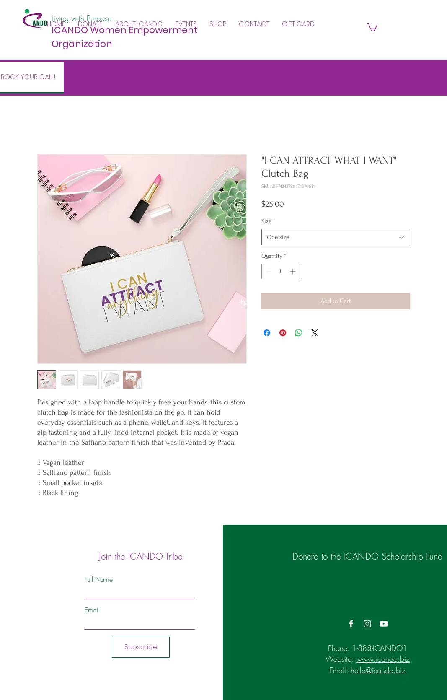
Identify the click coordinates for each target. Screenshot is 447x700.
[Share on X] (315, 333)
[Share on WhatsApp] (299, 333)
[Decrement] (268, 271)
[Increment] (293, 271)
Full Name (99, 579)
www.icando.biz (383, 659)
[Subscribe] (141, 647)
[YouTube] (384, 624)
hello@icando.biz (378, 670)
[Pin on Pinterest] (283, 333)
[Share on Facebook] (267, 333)
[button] (139, 24)
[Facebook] (351, 624)
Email (92, 610)
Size (268, 221)
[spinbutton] (280, 271)
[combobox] (335, 237)
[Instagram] (367, 624)
